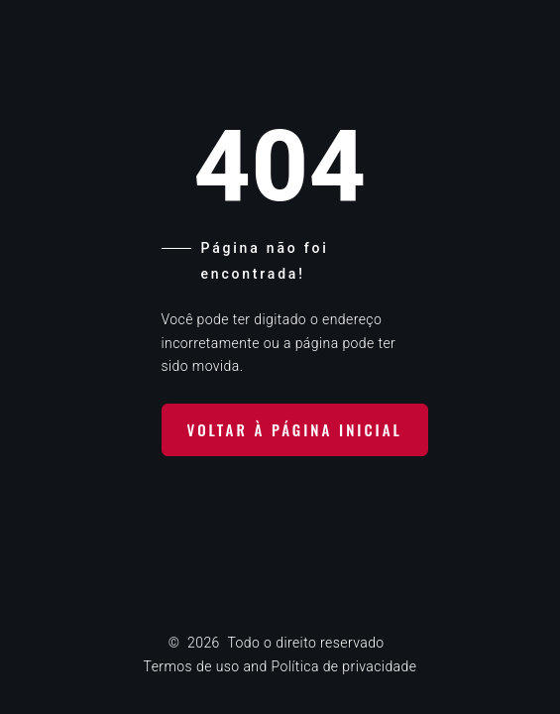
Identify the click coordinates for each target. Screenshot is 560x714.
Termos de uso (192, 666)
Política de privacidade (343, 666)
